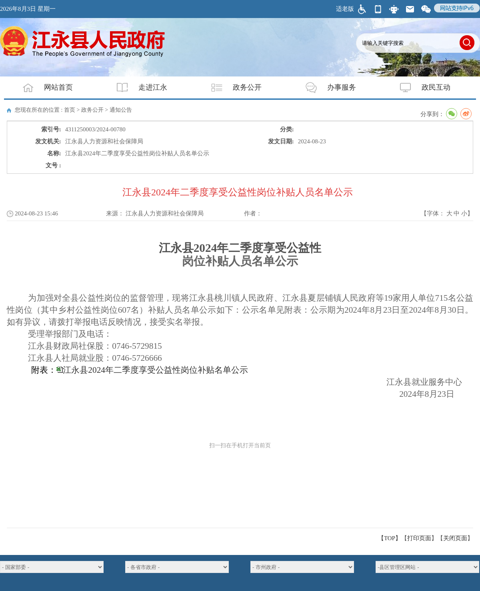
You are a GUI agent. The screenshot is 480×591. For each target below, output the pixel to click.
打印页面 (419, 538)
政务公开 (231, 87)
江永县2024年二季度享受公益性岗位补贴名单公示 (155, 370)
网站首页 (42, 87)
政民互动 (420, 87)
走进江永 (136, 87)
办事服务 (325, 87)
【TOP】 (389, 538)
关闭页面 (455, 538)
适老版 (345, 9)
